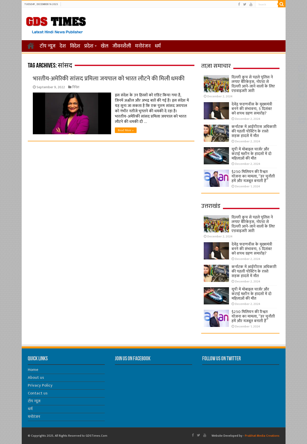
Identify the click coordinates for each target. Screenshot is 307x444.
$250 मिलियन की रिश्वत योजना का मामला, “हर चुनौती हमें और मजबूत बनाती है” (253, 176)
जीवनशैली (121, 46)
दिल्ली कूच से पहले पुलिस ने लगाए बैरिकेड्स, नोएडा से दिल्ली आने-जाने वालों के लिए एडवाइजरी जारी (253, 84)
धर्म (158, 46)
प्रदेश (88, 46)
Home (33, 369)
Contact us (37, 393)
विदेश (75, 46)
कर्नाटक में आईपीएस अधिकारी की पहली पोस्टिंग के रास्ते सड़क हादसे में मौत (254, 131)
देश (63, 46)
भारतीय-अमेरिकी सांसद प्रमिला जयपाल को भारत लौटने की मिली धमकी (109, 79)
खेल (104, 46)
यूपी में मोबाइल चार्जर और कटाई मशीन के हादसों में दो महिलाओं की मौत (251, 154)
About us (36, 377)
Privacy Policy (40, 385)
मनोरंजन (143, 46)
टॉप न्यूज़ (48, 46)
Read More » (126, 130)
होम (30, 45)
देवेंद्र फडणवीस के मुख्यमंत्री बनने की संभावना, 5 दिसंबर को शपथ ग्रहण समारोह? (252, 109)
